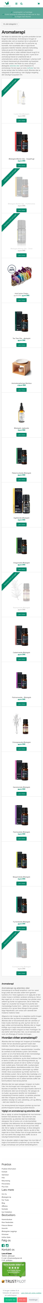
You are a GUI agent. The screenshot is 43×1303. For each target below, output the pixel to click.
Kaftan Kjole (6, 1237)
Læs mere (21, 121)
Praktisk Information (9, 1169)
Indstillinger (33, 1300)
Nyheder (5, 1209)
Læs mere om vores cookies (31, 1293)
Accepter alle (10, 1300)
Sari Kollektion (7, 1212)
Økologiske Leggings (9, 1231)
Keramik (5, 1228)
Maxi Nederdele (7, 1222)
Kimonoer (5, 1234)
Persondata (6, 1184)
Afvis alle (22, 1300)
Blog (3, 1203)
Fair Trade (5, 1200)
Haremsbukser (7, 1219)
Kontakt (4, 1172)
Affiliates (5, 1206)
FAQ (3, 1178)
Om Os (4, 1194)
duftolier (30, 68)
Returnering (6, 1181)
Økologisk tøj (6, 1197)
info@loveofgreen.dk (14, 1258)
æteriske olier (15, 66)
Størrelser (5, 1175)
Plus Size (5, 1187)
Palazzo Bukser (7, 1225)
